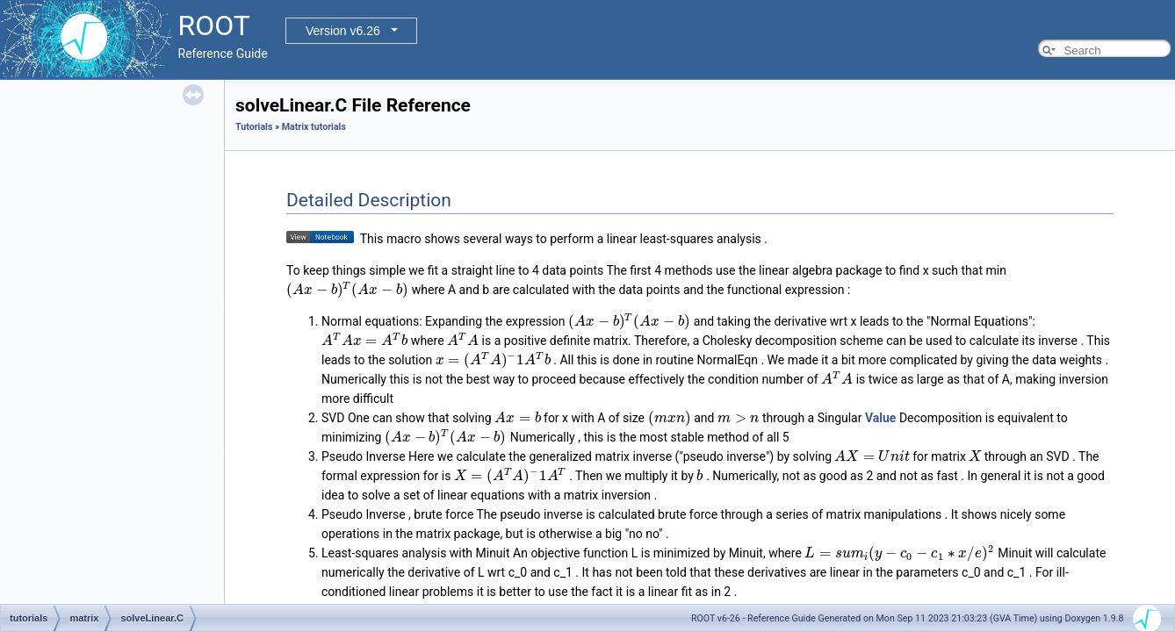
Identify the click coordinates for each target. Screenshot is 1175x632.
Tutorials (253, 127)
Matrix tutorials (314, 127)
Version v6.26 (343, 31)
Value (880, 418)
